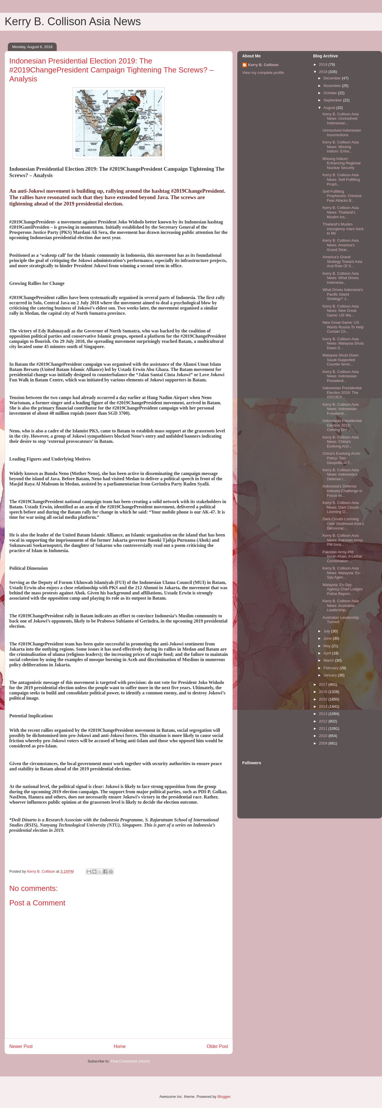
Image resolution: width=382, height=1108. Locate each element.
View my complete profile (263, 72)
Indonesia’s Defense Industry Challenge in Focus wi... (342, 490)
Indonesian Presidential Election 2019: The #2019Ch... (341, 392)
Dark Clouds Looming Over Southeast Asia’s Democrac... (343, 523)
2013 (323, 714)
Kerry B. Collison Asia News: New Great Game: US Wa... (340, 310)
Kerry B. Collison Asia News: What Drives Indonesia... (340, 278)
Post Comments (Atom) (130, 1061)
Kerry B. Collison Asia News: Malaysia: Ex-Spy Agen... (341, 572)
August (330, 107)
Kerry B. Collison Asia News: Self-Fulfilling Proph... (341, 179)
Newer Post (21, 1046)
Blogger (223, 1096)
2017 (323, 684)
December (333, 78)
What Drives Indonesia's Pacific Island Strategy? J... (342, 294)
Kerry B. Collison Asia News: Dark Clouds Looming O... (340, 507)
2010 (323, 736)
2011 (323, 728)
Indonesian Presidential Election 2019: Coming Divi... (341, 425)
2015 (323, 699)
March (329, 660)
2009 (323, 743)
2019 (323, 64)
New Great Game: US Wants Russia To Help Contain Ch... (342, 327)
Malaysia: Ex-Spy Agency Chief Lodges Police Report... (342, 589)
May (328, 646)
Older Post (217, 1046)
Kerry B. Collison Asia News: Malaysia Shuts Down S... (343, 343)
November (333, 85)
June (328, 638)
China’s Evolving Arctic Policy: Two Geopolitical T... (341, 458)
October (331, 93)
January (331, 675)
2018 (323, 72)
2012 (323, 721)
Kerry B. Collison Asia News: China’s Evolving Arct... (340, 441)
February (332, 668)
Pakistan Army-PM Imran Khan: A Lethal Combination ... (342, 556)
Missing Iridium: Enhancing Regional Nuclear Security (341, 163)
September (333, 100)
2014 (323, 706)
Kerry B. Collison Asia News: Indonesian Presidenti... (340, 376)
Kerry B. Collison (263, 65)
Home (120, 1046)
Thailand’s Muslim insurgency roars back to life (342, 228)
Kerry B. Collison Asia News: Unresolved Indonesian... (340, 118)
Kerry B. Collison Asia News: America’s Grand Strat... (340, 245)
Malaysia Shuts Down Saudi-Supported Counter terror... (340, 359)
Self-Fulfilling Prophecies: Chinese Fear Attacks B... (341, 196)
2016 (323, 691)
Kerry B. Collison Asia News (73, 21)
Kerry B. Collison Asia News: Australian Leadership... (340, 605)
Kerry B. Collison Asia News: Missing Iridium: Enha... (340, 146)
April (328, 653)
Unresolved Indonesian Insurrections (341, 132)
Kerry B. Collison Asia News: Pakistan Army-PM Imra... (342, 540)
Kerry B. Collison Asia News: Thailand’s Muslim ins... (340, 212)
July (327, 631)
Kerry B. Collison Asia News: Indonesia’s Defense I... (340, 474)
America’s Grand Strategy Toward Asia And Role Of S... (342, 261)
